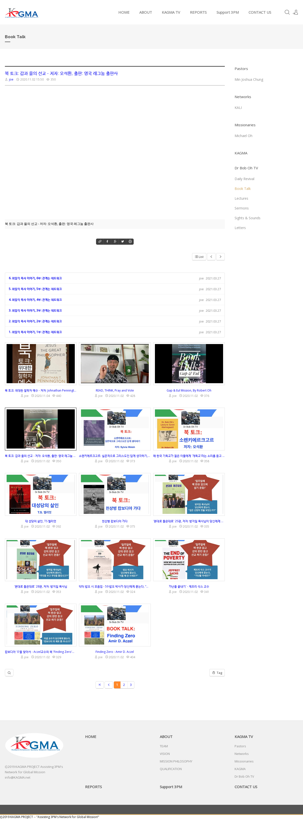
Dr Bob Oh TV (246, 167)
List (199, 256)
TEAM (164, 746)
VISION (165, 753)
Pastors (241, 68)
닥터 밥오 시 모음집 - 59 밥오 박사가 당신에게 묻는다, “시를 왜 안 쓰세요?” (115, 586)
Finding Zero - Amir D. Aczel (115, 652)
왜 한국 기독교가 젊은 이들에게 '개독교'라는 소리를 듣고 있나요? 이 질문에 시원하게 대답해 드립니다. (189, 456)
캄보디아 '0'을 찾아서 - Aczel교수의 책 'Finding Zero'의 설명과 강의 (40, 652)
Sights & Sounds (247, 218)
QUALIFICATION (171, 769)
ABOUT (145, 12)
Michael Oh (243, 135)
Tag (217, 672)
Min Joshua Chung (249, 79)
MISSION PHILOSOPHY (176, 761)
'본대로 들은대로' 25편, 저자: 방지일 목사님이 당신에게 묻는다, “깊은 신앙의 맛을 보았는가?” (189, 521)
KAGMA (241, 152)
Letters (240, 227)
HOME (124, 12)
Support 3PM (227, 12)
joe (11, 79)
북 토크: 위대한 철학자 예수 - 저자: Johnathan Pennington (40, 390)
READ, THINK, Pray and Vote (115, 390)
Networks (243, 96)
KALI (238, 107)
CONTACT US (260, 12)
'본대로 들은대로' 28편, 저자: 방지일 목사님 (40, 586)
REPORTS (198, 12)
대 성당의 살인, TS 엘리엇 (40, 521)
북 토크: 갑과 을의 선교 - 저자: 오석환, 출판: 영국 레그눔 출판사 (61, 73)
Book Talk (243, 188)
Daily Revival (244, 178)
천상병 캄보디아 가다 (115, 521)
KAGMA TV (171, 12)
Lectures (241, 198)
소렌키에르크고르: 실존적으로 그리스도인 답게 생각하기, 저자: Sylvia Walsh (115, 456)
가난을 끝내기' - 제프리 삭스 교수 (189, 586)
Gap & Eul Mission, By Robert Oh (189, 390)
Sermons (242, 208)
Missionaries (245, 124)
